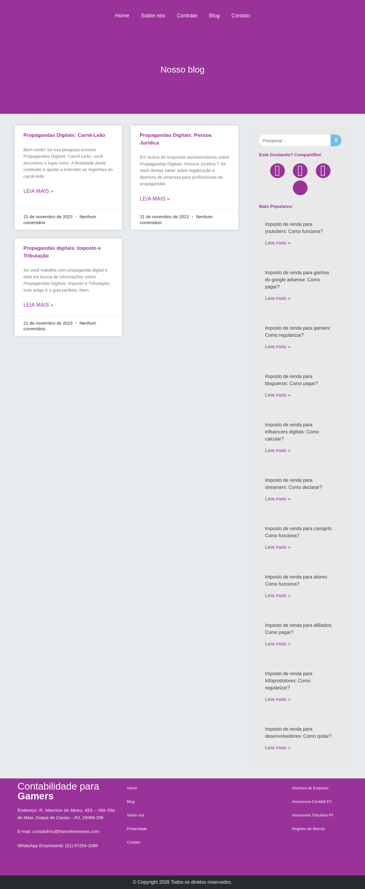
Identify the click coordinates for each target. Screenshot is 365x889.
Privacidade (137, 828)
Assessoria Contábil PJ (311, 801)
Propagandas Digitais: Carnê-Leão (64, 135)
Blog (214, 16)
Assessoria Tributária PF (313, 815)
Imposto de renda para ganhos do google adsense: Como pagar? (297, 279)
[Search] (336, 140)
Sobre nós (153, 16)
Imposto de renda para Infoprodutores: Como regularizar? (288, 680)
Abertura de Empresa (310, 788)
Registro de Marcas (308, 828)
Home (122, 16)
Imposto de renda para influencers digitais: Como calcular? (292, 431)
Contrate (187, 16)
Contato (241, 16)
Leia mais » (39, 191)
